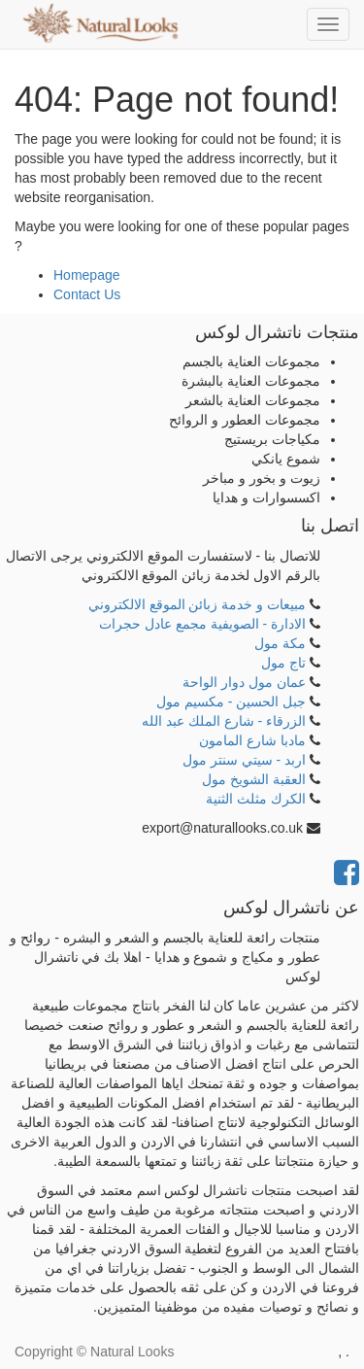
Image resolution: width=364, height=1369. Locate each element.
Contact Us (86, 294)
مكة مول (280, 643)
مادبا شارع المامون (252, 740)
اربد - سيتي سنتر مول (244, 760)
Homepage (86, 275)
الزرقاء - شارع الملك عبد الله (224, 721)
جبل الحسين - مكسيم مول (231, 701)
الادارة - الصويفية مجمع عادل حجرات (202, 624)
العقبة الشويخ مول (254, 779)
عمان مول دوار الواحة (244, 682)
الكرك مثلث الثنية (256, 798)
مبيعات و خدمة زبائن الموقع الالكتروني (197, 604)
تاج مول (283, 662)
